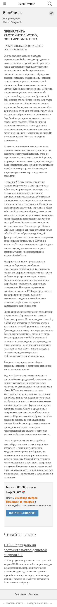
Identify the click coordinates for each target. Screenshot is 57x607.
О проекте (20, 594)
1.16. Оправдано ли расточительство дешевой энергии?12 (25, 550)
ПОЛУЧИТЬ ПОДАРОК (22, 513)
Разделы (33, 594)
